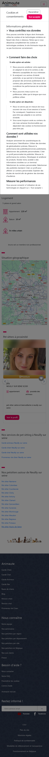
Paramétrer (33, 12)
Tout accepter (34, 16)
